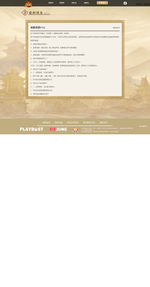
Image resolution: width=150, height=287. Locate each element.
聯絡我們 (104, 123)
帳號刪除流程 (89, 123)
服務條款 (46, 123)
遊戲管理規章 (73, 123)
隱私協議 (59, 123)
